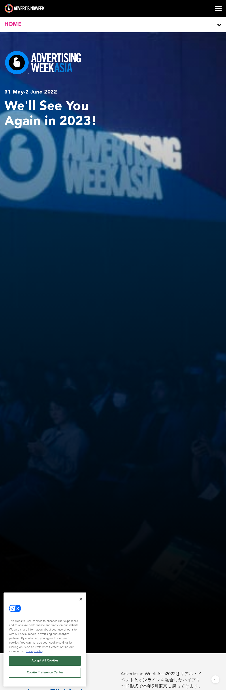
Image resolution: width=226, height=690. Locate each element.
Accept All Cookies (45, 660)
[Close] (81, 599)
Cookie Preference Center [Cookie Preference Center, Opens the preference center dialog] (45, 672)
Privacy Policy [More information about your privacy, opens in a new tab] (34, 651)
